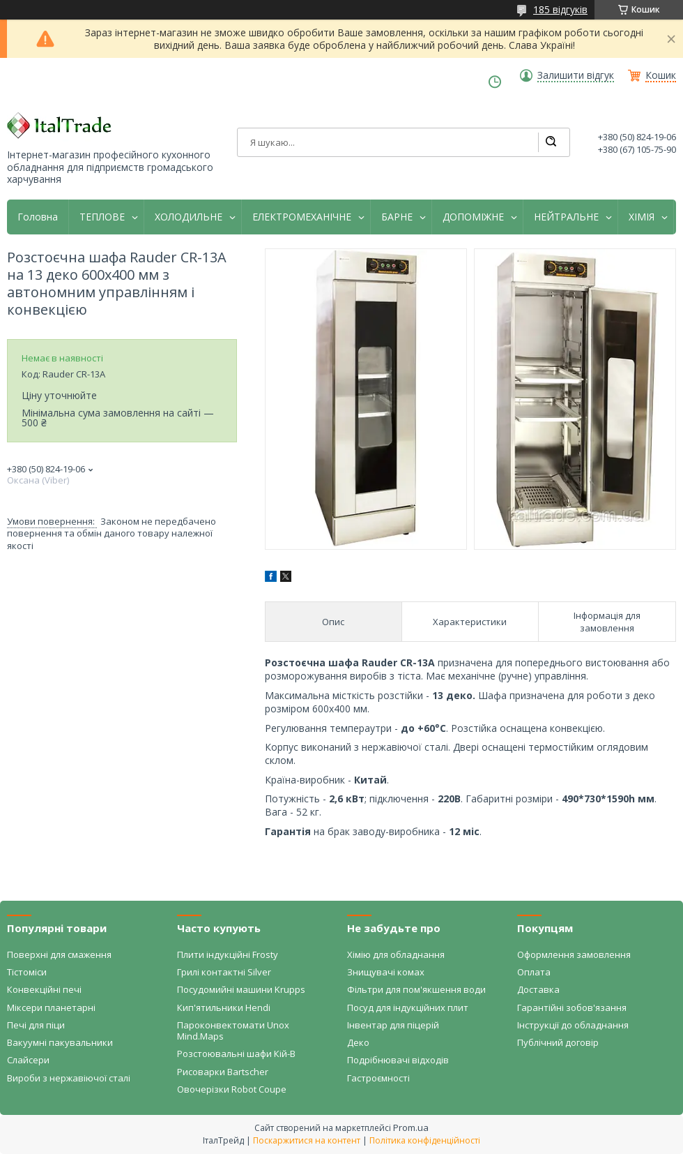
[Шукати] (550, 142)
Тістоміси (27, 972)
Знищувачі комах (385, 972)
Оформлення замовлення (574, 954)
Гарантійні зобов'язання (572, 1007)
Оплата (534, 972)
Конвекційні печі (44, 989)
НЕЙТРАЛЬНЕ (566, 217)
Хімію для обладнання (396, 954)
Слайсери (28, 1060)
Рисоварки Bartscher (222, 1071)
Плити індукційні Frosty (227, 954)
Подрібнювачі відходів (398, 1060)
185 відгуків (560, 9)
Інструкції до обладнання (573, 1025)
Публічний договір (558, 1042)
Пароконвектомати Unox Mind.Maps (233, 1030)
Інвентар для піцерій (393, 1025)
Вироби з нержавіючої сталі (68, 1078)
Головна (37, 217)
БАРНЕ (397, 217)
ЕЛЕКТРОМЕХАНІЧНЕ (301, 217)
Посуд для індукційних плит (407, 1007)
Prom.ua (411, 1127)
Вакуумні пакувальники (60, 1042)
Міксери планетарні (51, 1007)
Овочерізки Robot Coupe (231, 1089)
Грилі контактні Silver (224, 972)
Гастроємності (378, 1078)
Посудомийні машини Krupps (241, 989)
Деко (358, 1042)
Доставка (538, 989)
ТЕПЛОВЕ (102, 217)
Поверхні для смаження (59, 954)
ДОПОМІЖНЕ (473, 217)
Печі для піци (36, 1025)
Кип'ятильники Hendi (223, 1007)
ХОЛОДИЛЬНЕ (188, 217)
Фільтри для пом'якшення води (416, 989)
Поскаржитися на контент (306, 1140)
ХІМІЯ (641, 217)
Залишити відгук (575, 75)
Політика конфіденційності (424, 1140)
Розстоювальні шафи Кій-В (236, 1053)
